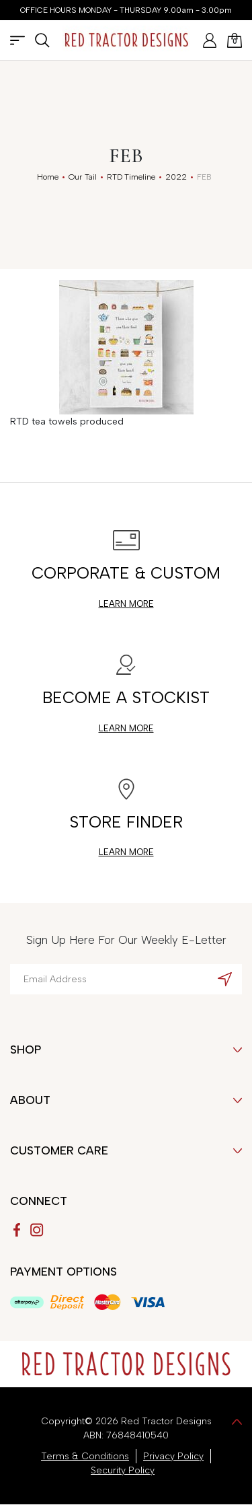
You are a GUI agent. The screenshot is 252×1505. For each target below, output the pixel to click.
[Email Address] (126, 979)
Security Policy (123, 1470)
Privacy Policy (173, 1456)
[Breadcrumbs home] (47, 177)
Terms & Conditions (85, 1456)
